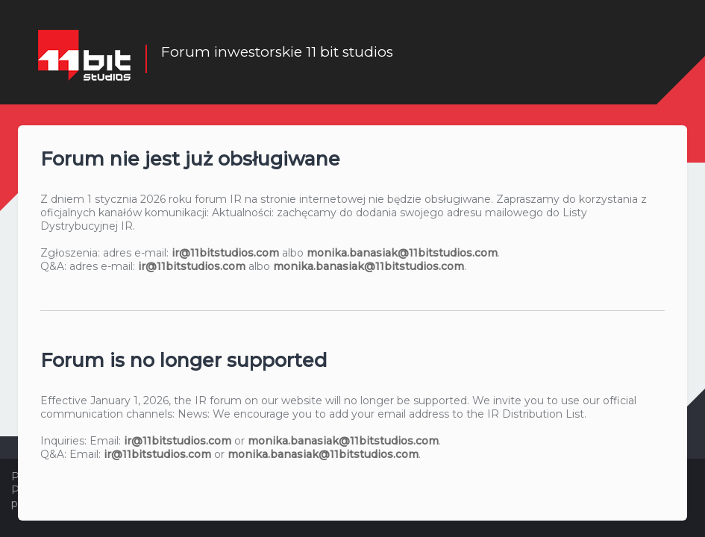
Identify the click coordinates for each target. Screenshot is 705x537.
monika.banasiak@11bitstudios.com (402, 252)
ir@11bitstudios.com (225, 252)
